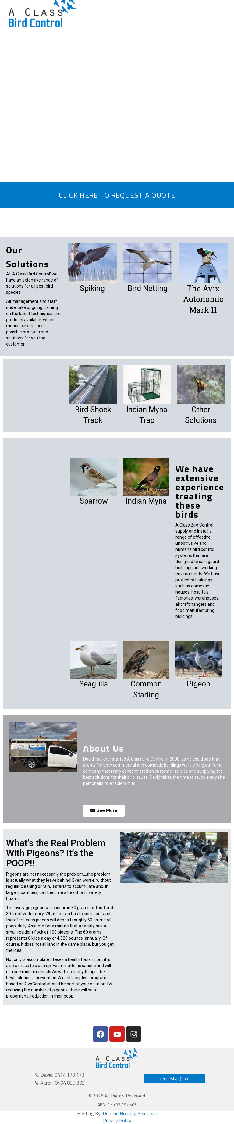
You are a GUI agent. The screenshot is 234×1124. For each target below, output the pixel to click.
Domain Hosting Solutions (130, 1113)
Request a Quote (174, 1078)
